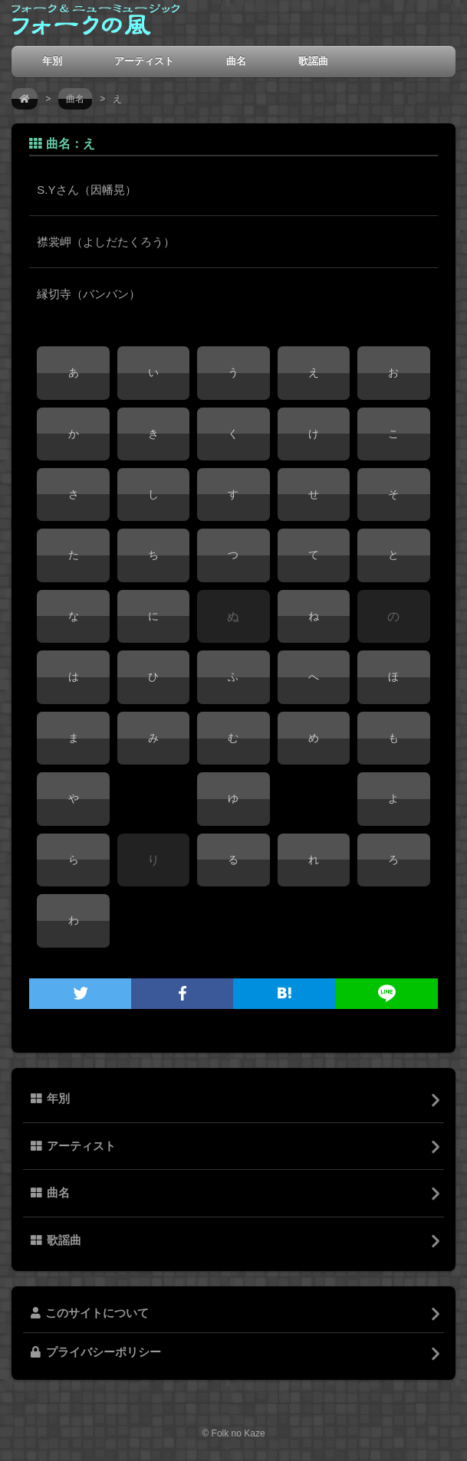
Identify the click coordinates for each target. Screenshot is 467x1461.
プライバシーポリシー (96, 1352)
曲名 (236, 61)
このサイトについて (90, 1313)
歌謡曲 (313, 61)
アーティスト (144, 61)
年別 (52, 61)
